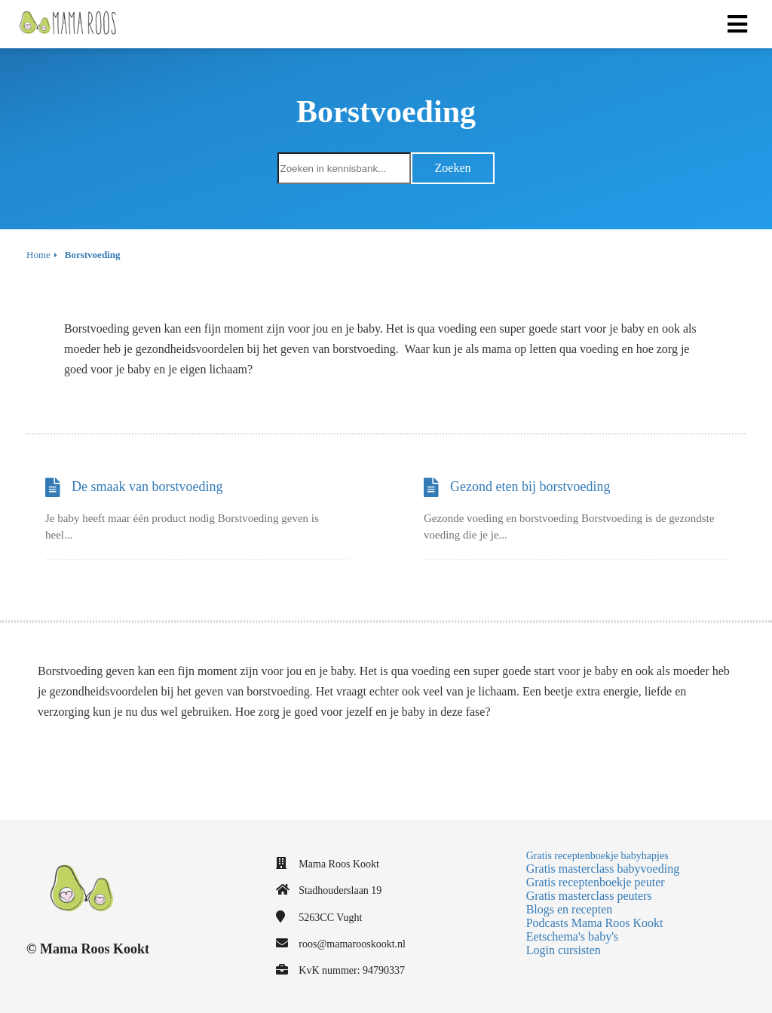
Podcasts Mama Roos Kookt (594, 922)
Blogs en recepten (569, 909)
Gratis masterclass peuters (589, 895)
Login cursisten (563, 950)
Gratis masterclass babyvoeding (603, 868)
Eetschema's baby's (572, 936)
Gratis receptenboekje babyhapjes (597, 855)
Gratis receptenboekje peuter (595, 882)
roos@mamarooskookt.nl (352, 944)
